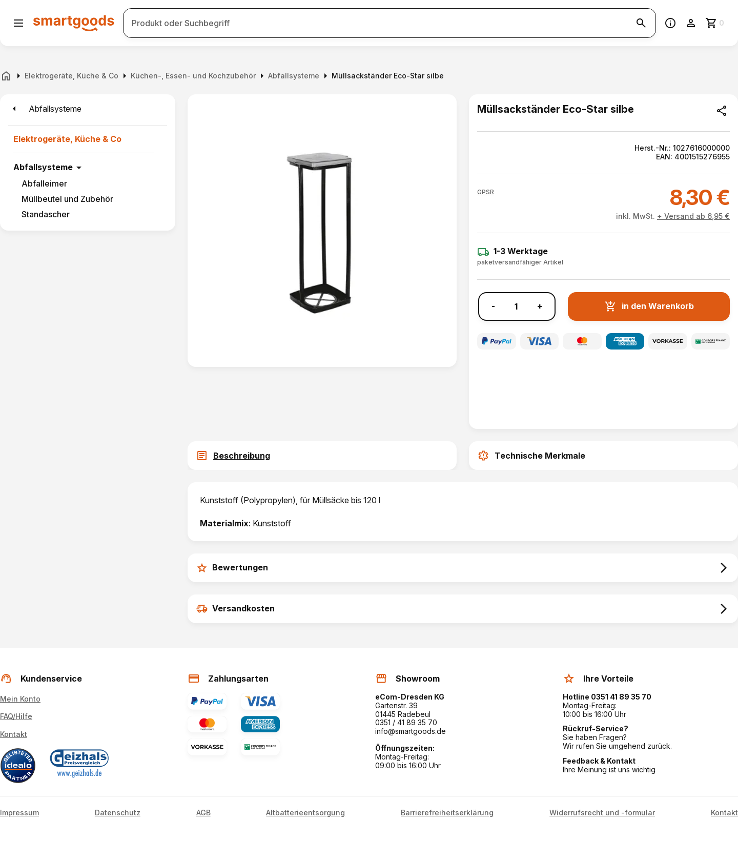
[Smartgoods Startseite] (74, 23)
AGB (203, 813)
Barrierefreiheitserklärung (447, 813)
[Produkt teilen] (721, 110)
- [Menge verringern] (493, 306)
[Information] (670, 23)
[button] (485, 192)
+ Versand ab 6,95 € (693, 216)
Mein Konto (20, 698)
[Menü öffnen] (18, 23)
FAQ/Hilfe (16, 716)
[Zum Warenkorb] (715, 23)
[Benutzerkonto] (691, 23)
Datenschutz (117, 813)
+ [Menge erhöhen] (539, 306)
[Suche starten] (641, 23)
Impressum (19, 813)
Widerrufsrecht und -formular (602, 813)
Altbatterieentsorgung (305, 813)
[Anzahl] (516, 306)
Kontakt (13, 734)
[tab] (322, 455)
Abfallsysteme (43, 167)
